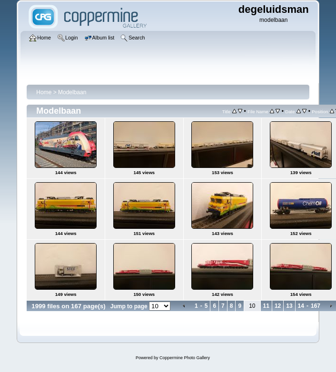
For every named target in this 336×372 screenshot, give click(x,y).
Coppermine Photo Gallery (184, 357)
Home (43, 92)
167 (315, 306)
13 (289, 306)
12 (278, 306)
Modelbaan (72, 92)
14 (301, 306)
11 (266, 306)
